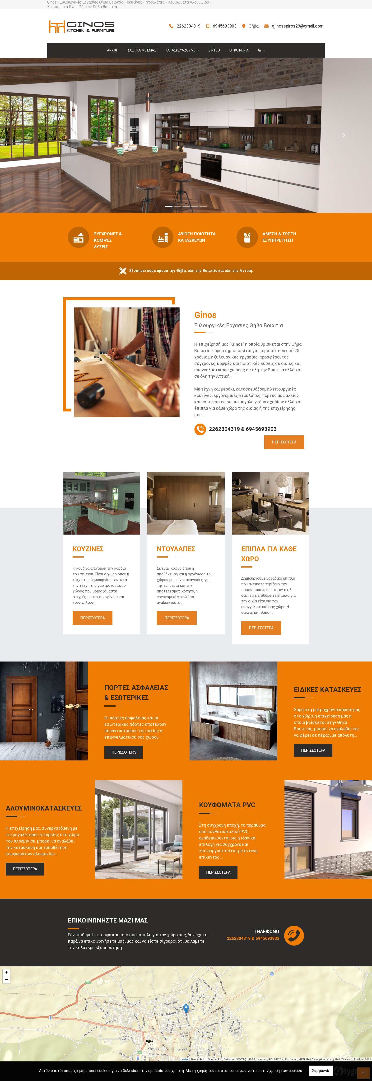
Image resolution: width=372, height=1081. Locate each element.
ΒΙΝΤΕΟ (214, 50)
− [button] (6, 979)
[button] (28, 135)
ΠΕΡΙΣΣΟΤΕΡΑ (284, 442)
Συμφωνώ (320, 1070)
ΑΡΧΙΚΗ (112, 50)
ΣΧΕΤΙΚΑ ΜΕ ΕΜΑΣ (142, 50)
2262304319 (188, 25)
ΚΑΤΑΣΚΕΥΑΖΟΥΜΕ (181, 50)
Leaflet (185, 1059)
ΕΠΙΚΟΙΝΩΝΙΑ (239, 50)
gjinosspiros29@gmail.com (298, 25)
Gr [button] (260, 50)
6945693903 (225, 25)
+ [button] (6, 972)
